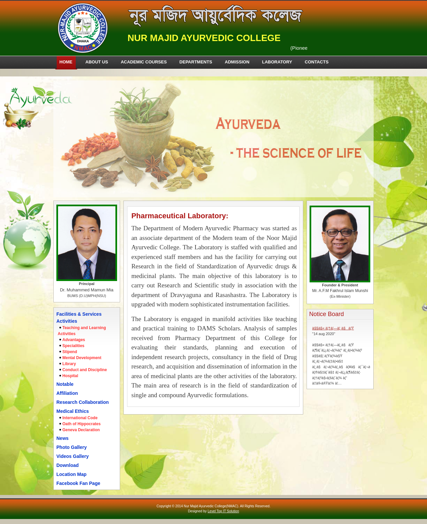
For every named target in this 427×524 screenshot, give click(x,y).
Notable (64, 384)
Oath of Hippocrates (81, 424)
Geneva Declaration (81, 430)
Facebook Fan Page (78, 483)
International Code (79, 418)
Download (67, 465)
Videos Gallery (72, 456)
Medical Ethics (72, 411)
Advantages (73, 339)
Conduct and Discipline (84, 369)
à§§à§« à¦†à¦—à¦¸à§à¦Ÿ (333, 328)
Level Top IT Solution (223, 511)
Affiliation (67, 393)
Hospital (70, 375)
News (62, 438)
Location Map (71, 474)
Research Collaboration (82, 402)
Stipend (69, 351)
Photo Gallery (71, 447)
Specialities (73, 345)
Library (69, 363)
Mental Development (81, 357)
